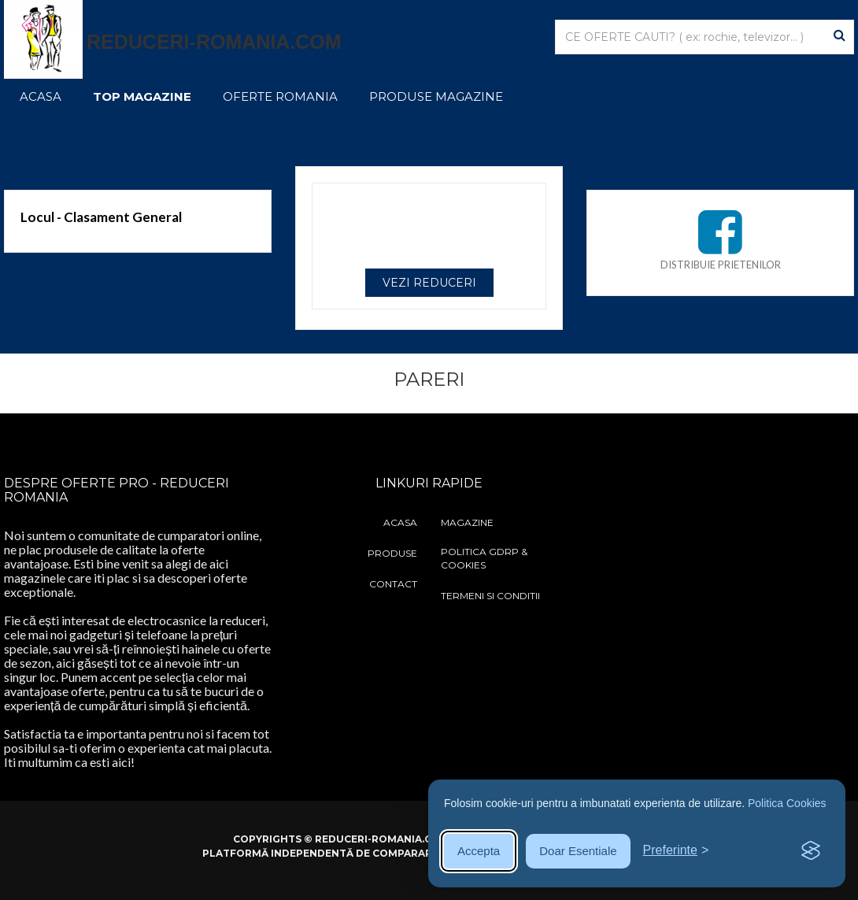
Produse (392, 553)
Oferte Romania (280, 96)
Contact (393, 584)
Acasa (40, 96)
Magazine (467, 522)
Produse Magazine (436, 96)
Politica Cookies (787, 803)
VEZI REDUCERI (429, 283)
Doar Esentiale (577, 850)
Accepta (478, 850)
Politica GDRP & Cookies (484, 558)
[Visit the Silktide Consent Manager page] (811, 851)
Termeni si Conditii (490, 596)
